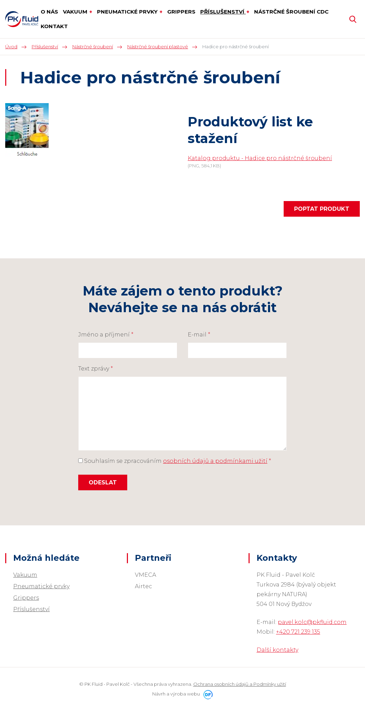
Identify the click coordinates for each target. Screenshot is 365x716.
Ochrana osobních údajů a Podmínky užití (239, 684)
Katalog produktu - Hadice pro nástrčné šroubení (260, 158)
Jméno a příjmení (105, 334)
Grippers (26, 597)
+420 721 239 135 (298, 631)
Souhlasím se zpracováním (174, 461)
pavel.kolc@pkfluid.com (312, 622)
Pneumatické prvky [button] (128, 11)
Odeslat (103, 482)
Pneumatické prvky (41, 586)
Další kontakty (277, 650)
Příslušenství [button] (223, 11)
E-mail (199, 334)
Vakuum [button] (76, 11)
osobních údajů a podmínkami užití (215, 461)
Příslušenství (31, 609)
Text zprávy (95, 368)
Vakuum (25, 575)
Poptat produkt (321, 209)
